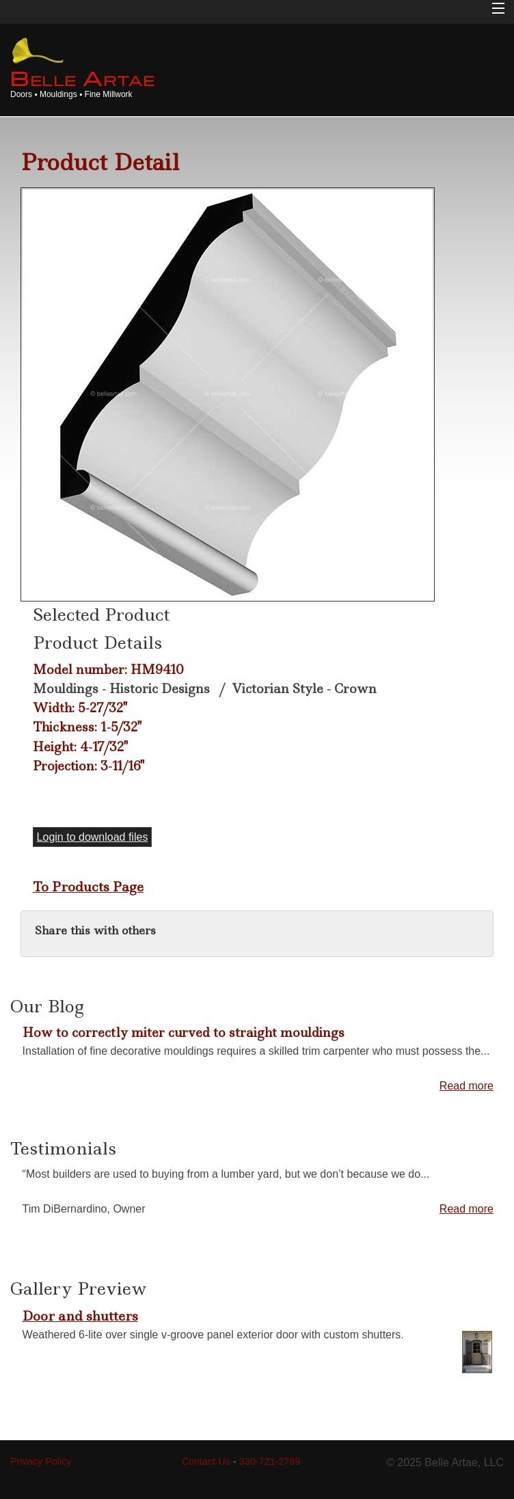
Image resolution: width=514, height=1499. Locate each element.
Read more (466, 1086)
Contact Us (206, 1461)
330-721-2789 (270, 1461)
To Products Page (88, 886)
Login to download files (92, 837)
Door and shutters (80, 1316)
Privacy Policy (41, 1461)
